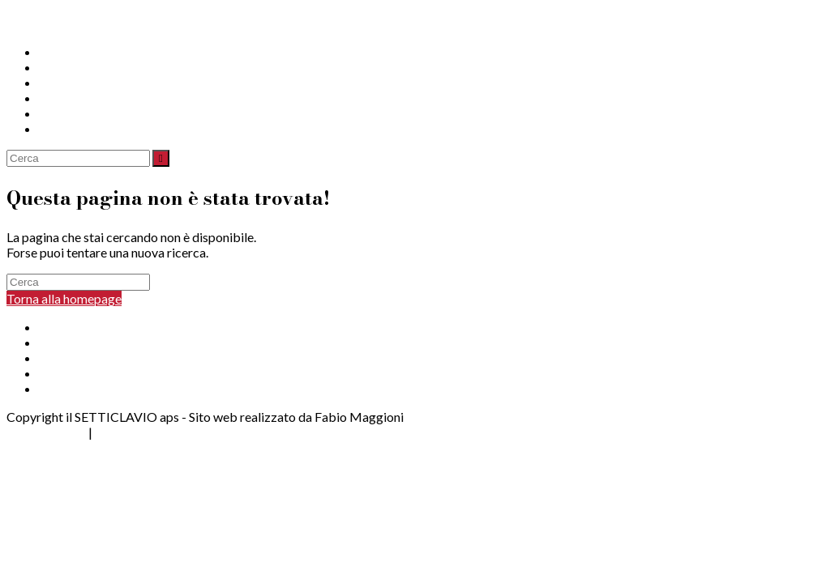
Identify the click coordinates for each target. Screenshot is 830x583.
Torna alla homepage (64, 298)
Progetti (62, 66)
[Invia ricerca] (160, 158)
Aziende (61, 82)
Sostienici (65, 97)
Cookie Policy (134, 432)
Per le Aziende (78, 357)
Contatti (62, 113)
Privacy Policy (46, 432)
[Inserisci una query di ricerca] (78, 158)
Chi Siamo (66, 51)
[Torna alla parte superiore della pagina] (8, 447)
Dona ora (64, 128)
